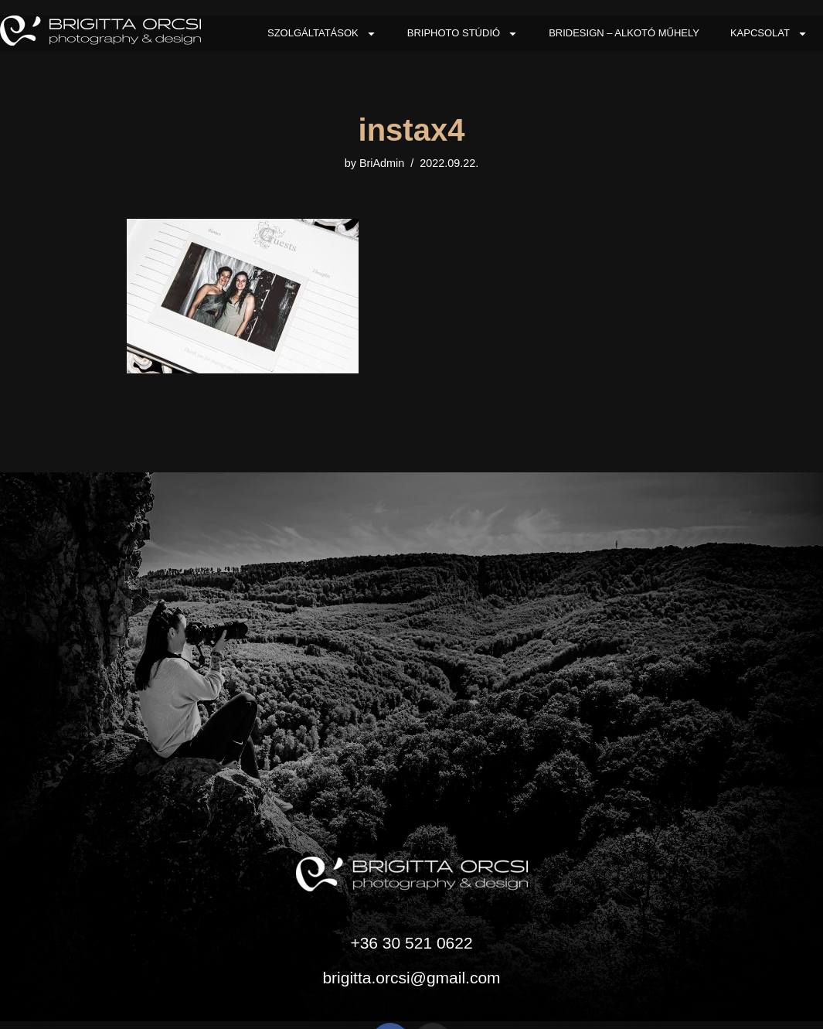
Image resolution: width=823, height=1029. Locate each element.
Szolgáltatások (321, 33)
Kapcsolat (769, 33)
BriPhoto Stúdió (462, 33)
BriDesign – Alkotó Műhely (624, 33)
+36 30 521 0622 (411, 943)
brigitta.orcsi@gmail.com (411, 977)
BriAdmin (381, 163)
